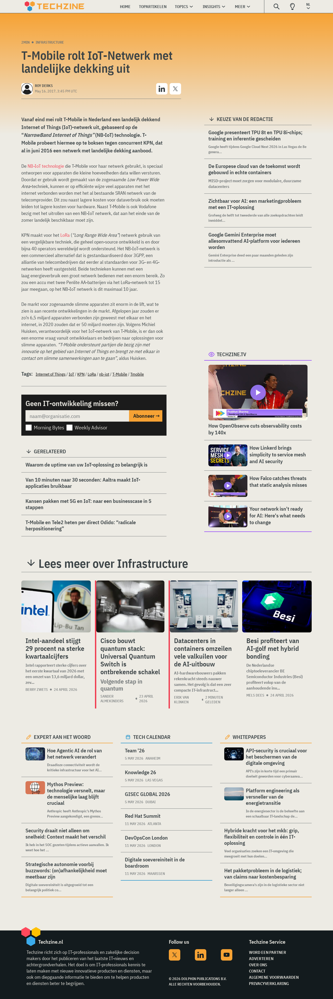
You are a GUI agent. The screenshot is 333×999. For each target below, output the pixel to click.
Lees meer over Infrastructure (113, 563)
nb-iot (104, 374)
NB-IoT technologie (46, 166)
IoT (71, 374)
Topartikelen (152, 6)
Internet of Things (51, 374)
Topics (181, 6)
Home (125, 6)
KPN (81, 374)
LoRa (65, 235)
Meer (240, 6)
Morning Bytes (49, 427)
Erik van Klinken (181, 699)
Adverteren (261, 958)
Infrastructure (50, 42)
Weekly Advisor (91, 427)
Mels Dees (255, 695)
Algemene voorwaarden (274, 977)
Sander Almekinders (112, 698)
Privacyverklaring (269, 983)
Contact (257, 971)
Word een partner (267, 952)
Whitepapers (249, 736)
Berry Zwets (36, 689)
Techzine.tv (231, 354)
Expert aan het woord (62, 736)
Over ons (258, 964)
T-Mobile (119, 374)
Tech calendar (151, 736)
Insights (211, 6)
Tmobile (137, 374)
